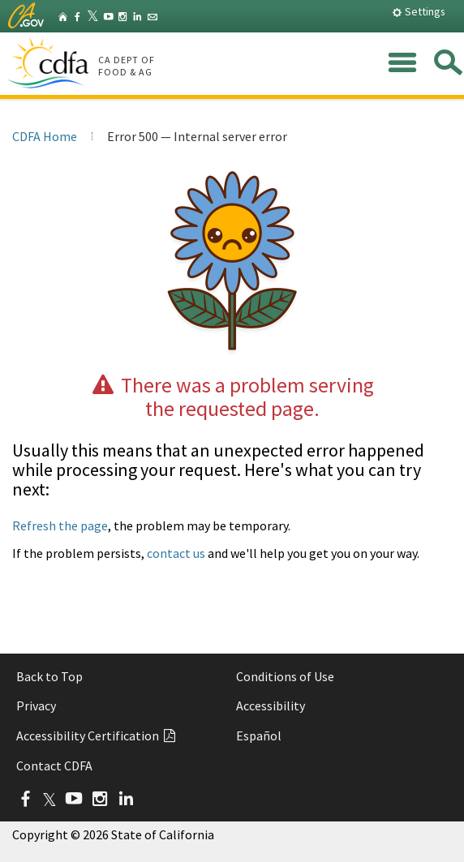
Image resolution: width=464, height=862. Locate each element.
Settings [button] (418, 11)
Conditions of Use (285, 676)
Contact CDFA (54, 765)
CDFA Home (44, 136)
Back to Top (49, 676)
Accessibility (270, 705)
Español (258, 735)
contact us (176, 553)
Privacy (36, 705)
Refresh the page (60, 525)
